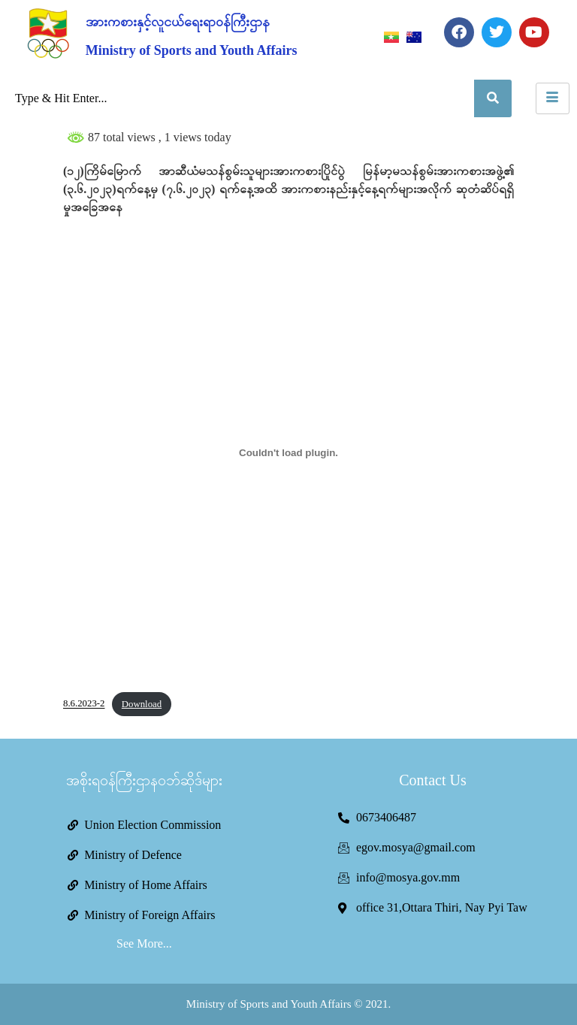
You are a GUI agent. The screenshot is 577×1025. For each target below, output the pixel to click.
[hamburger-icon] (552, 98)
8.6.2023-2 (83, 704)
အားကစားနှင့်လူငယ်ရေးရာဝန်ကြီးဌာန (178, 21)
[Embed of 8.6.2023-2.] (288, 452)
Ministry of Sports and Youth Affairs (192, 50)
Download (142, 704)
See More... (144, 943)
